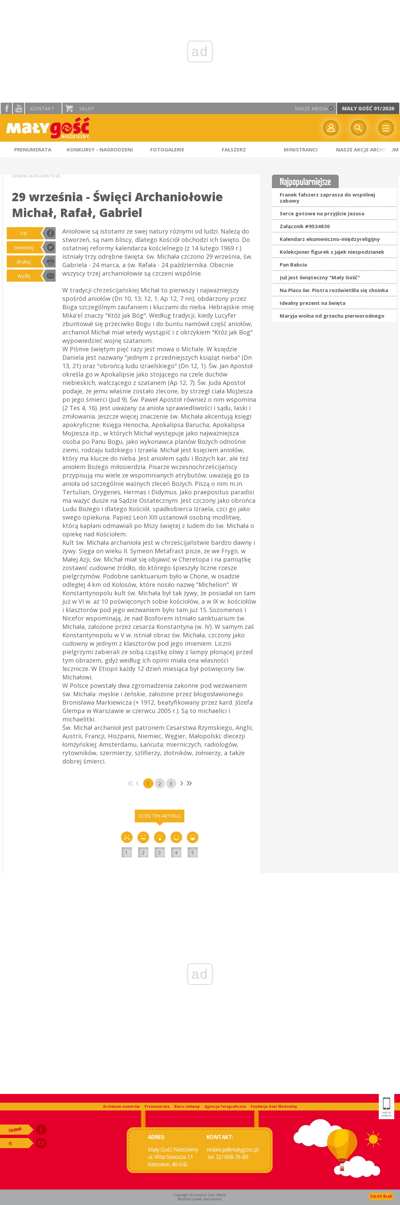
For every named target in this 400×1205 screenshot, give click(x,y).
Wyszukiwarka (358, 128)
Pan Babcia (293, 264)
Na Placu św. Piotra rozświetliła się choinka (334, 290)
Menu (386, 128)
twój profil (331, 128)
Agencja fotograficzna (225, 1106)
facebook (6, 108)
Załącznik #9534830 (305, 226)
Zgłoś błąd (381, 1196)
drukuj (24, 261)
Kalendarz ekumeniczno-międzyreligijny (330, 239)
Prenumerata (157, 1106)
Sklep (86, 108)
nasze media (311, 108)
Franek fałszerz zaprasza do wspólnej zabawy (327, 197)
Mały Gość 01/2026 (368, 108)
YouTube (18, 108)
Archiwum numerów (121, 1106)
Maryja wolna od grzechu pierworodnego (332, 316)
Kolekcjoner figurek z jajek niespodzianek (332, 252)
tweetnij (23, 247)
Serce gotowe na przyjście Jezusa (322, 213)
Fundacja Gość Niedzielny (274, 1106)
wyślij (24, 275)
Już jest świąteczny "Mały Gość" (320, 277)
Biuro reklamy (187, 1106)
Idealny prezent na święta (312, 303)
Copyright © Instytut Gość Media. (200, 1195)
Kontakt (42, 108)
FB (24, 233)
